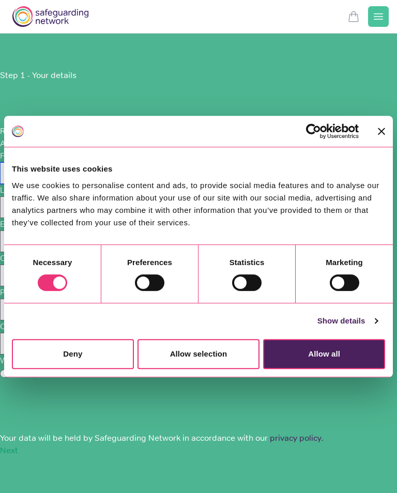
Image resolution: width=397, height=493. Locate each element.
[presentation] (78, 412)
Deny (72, 353)
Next (9, 450)
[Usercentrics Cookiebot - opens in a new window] (313, 131)
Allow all (324, 353)
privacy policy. (296, 438)
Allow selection (198, 353)
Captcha (16, 385)
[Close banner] (381, 131)
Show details (341, 320)
